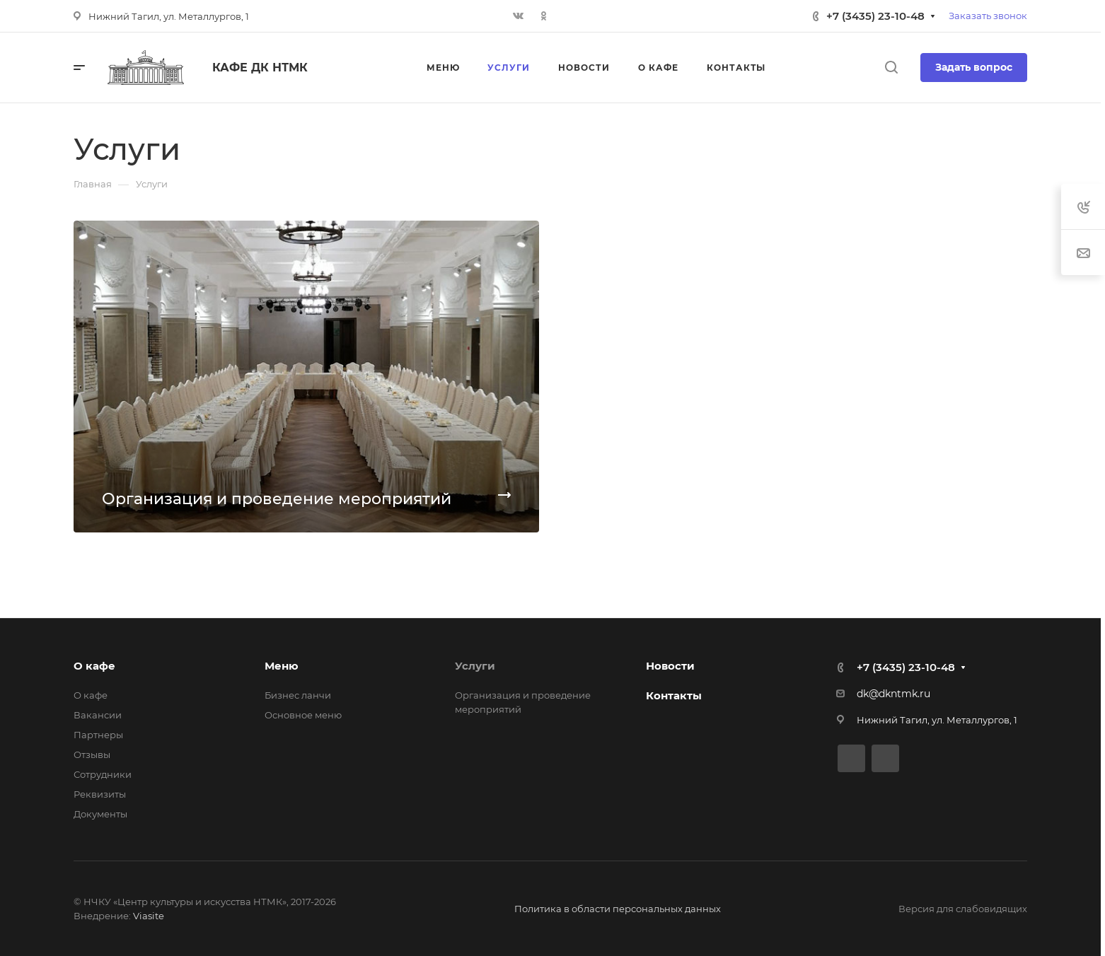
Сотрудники (103, 774)
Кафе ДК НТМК (260, 67)
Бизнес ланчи (298, 695)
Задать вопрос (973, 67)
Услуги (475, 665)
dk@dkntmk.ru (893, 693)
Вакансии (98, 715)
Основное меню (303, 715)
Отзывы (92, 754)
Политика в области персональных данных (617, 908)
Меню (282, 665)
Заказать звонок (988, 15)
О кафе (94, 665)
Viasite (148, 915)
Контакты (674, 695)
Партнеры (98, 734)
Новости (670, 665)
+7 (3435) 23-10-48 (875, 16)
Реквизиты (100, 794)
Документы (100, 814)
